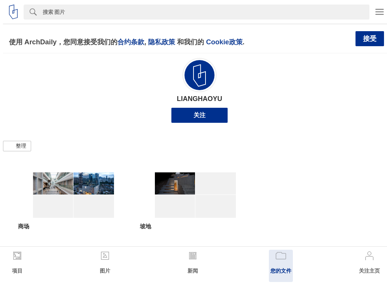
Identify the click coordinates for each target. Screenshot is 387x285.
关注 (200, 115)
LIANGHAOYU (199, 99)
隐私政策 (161, 42)
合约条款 (130, 42)
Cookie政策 (224, 42)
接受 (369, 38)
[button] (17, 146)
